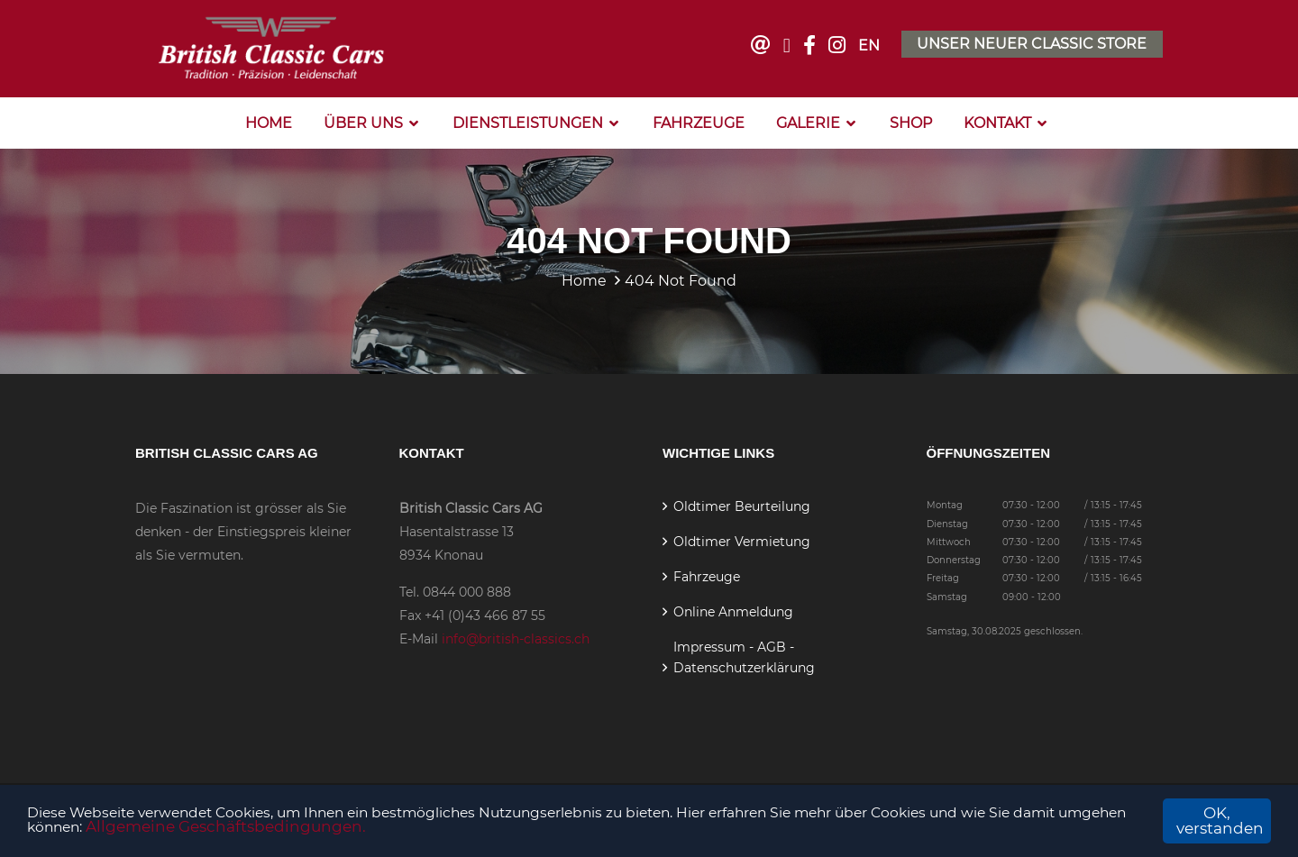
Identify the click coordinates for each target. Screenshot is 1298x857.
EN (868, 44)
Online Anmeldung (733, 610)
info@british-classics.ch (516, 637)
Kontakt (997, 121)
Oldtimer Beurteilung (741, 505)
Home (268, 121)
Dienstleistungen (527, 121)
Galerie (808, 121)
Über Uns (363, 121)
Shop (911, 121)
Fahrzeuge (699, 121)
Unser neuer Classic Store (1032, 42)
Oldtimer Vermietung (741, 540)
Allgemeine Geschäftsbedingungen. (365, 829)
